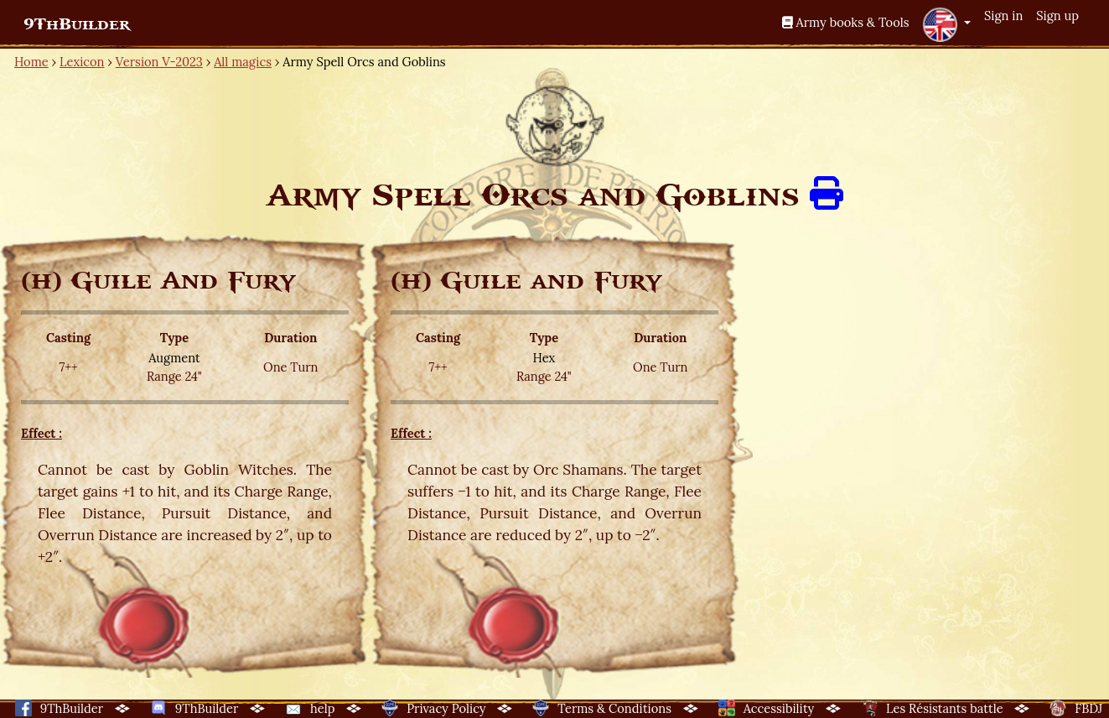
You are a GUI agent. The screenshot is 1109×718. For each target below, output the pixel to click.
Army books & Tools (845, 22)
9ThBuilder (76, 24)
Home (31, 62)
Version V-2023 (159, 62)
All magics (243, 62)
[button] (946, 24)
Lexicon (82, 62)
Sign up (1057, 15)
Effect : (41, 433)
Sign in (1003, 15)
